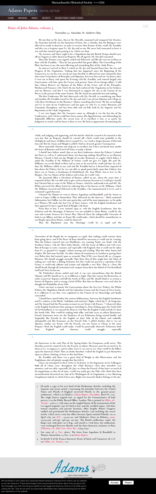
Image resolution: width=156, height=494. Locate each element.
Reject (128, 482)
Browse (22, 18)
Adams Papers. (81, 435)
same (112, 417)
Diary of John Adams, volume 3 (30, 28)
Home (11, 18)
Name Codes (69, 18)
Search (46, 18)
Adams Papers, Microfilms (87, 394)
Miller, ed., (54, 441)
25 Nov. (58, 432)
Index (35, 18)
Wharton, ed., (59, 428)
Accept (114, 482)
